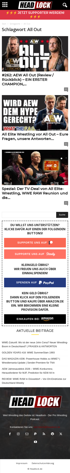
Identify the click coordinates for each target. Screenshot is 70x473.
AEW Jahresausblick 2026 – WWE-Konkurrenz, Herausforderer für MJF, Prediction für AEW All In (28, 370)
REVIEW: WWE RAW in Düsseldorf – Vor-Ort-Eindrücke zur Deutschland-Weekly (34, 381)
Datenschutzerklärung (43, 463)
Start (4, 23)
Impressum (21, 463)
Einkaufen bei (28, 318)
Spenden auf (26, 282)
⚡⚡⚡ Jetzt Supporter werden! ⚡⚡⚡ (35, 15)
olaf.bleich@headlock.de (47, 427)
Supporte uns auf (32, 242)
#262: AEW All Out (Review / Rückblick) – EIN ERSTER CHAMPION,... (28, 79)
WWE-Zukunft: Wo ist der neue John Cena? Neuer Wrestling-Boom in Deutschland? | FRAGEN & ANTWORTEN (35, 344)
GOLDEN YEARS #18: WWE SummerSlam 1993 (28, 352)
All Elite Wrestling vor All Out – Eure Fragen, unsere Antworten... (35, 136)
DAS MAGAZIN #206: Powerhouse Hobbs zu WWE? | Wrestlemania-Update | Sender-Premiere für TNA (31, 360)
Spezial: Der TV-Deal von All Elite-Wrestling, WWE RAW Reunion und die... (35, 193)
